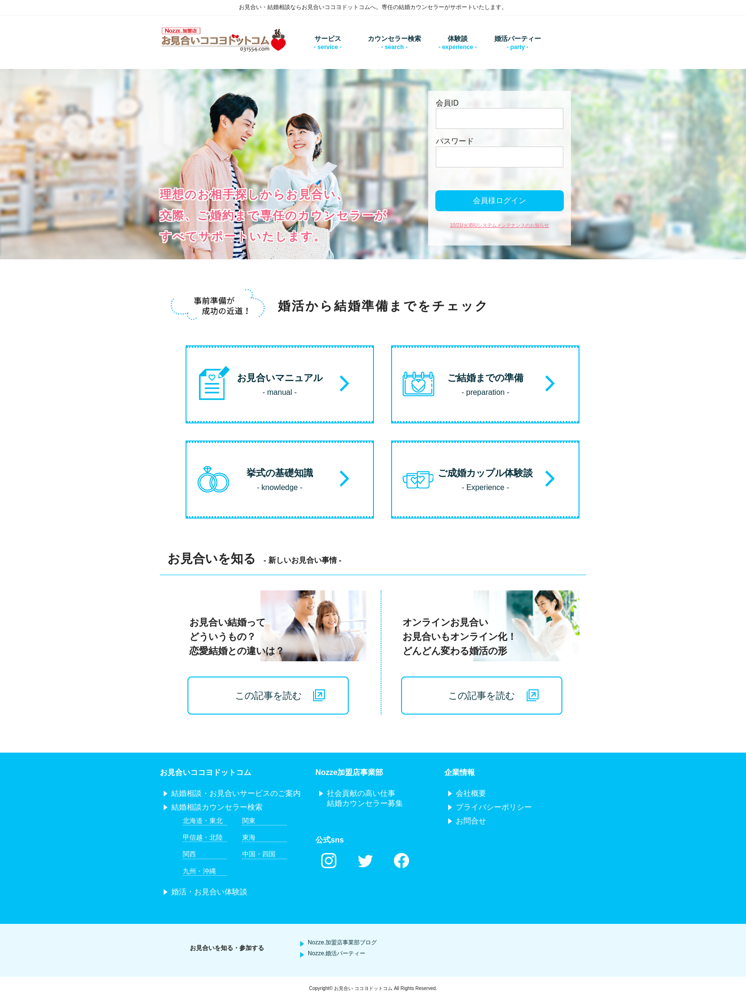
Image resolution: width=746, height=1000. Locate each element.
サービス (327, 38)
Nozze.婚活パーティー (336, 953)
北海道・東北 (203, 820)
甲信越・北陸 (203, 837)
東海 (248, 837)
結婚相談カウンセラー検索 (217, 807)
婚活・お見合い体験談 (209, 892)
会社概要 (471, 793)
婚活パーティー (517, 38)
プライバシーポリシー (494, 807)
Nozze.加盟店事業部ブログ (342, 942)
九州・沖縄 (199, 871)
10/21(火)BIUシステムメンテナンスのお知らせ (499, 225)
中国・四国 (258, 854)
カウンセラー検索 (394, 38)
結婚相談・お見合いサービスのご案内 (236, 793)
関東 (248, 820)
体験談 (458, 38)
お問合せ (471, 821)
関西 (189, 854)
